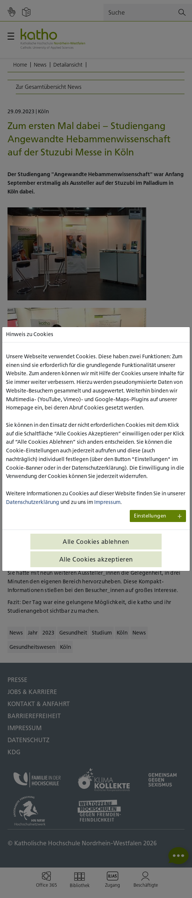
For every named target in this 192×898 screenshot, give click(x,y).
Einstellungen (150, 516)
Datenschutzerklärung (32, 502)
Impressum (107, 502)
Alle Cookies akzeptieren (96, 559)
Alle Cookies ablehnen (96, 541)
